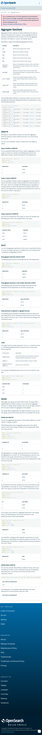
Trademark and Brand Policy (12, 661)
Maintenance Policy (9, 648)
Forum (3, 615)
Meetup (4, 698)
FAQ (2, 652)
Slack (3, 624)
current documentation (11, 20)
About (3, 639)
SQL (8, 12)
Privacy (4, 665)
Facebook (5, 702)
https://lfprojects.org (9, 732)
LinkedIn (4, 689)
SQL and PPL (3, 12)
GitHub (4, 619)
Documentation (8, 8)
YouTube (4, 694)
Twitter (3, 685)
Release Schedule (8, 643)
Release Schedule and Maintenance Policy (14, 24)
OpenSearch (9, 3)
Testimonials (6, 657)
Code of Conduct (8, 611)
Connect (4, 681)
